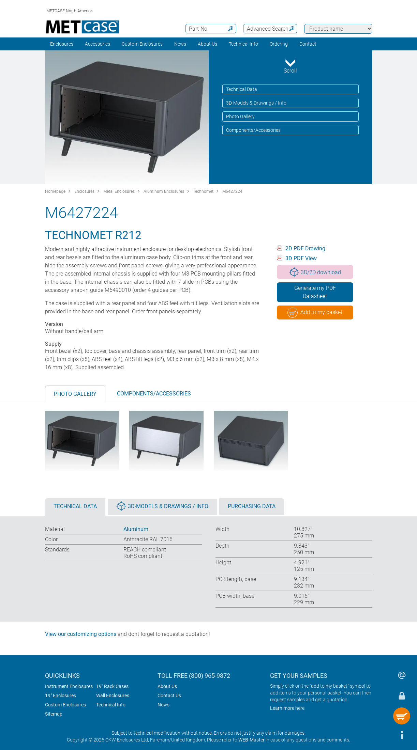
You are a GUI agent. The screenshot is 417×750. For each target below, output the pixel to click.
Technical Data (241, 89)
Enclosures (61, 44)
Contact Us (169, 695)
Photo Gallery (240, 116)
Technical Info (110, 704)
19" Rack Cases (112, 686)
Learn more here (287, 708)
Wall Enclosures (112, 695)
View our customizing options (80, 634)
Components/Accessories (253, 130)
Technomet (203, 191)
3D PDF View (301, 258)
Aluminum (135, 529)
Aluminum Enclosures (164, 191)
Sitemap (53, 714)
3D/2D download (315, 272)
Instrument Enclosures (69, 686)
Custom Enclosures (142, 44)
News (180, 44)
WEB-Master (251, 740)
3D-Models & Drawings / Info (256, 103)
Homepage (55, 191)
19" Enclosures (60, 695)
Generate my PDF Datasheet (315, 292)
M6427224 (232, 191)
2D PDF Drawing (305, 248)
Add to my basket (314, 313)
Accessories (97, 44)
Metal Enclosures (119, 191)
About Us (167, 686)
